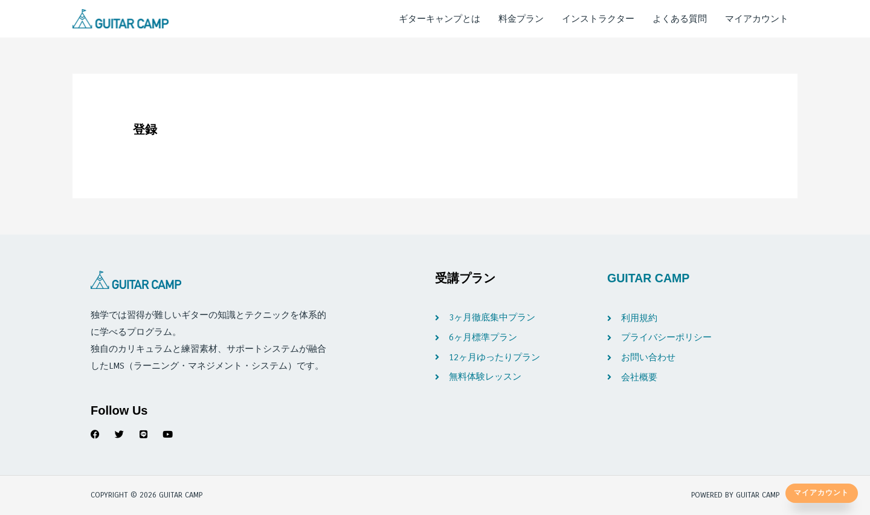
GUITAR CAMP (649, 278)
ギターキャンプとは (439, 18)
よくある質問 (679, 18)
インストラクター (598, 18)
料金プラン (521, 18)
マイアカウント (756, 18)
